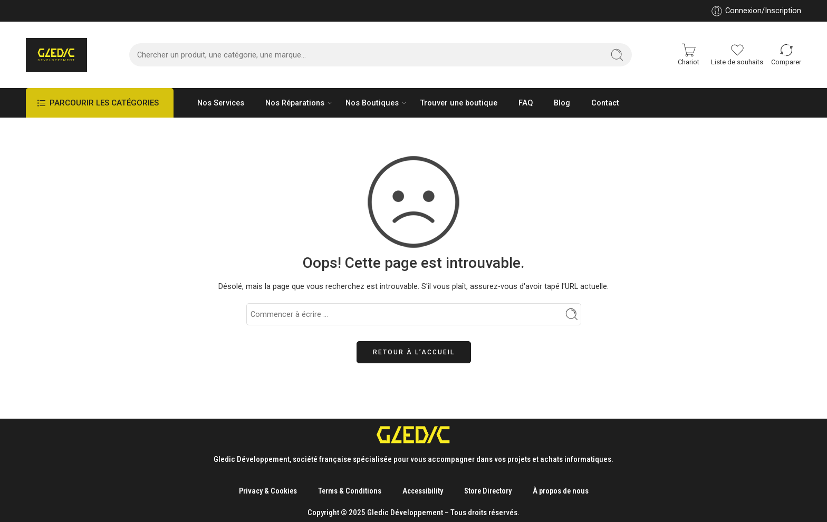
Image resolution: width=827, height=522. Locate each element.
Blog (562, 103)
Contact (605, 103)
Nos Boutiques (372, 103)
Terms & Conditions (349, 491)
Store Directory (488, 491)
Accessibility (422, 491)
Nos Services (220, 103)
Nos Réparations (294, 103)
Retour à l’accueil (414, 352)
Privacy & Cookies (268, 491)
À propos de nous (561, 491)
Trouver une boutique (458, 103)
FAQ (525, 103)
